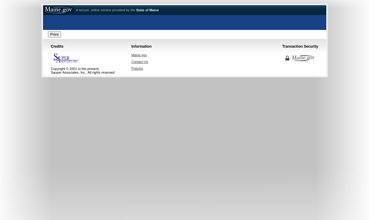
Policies (137, 68)
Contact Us (140, 62)
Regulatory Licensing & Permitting (184, 24)
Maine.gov (58, 10)
